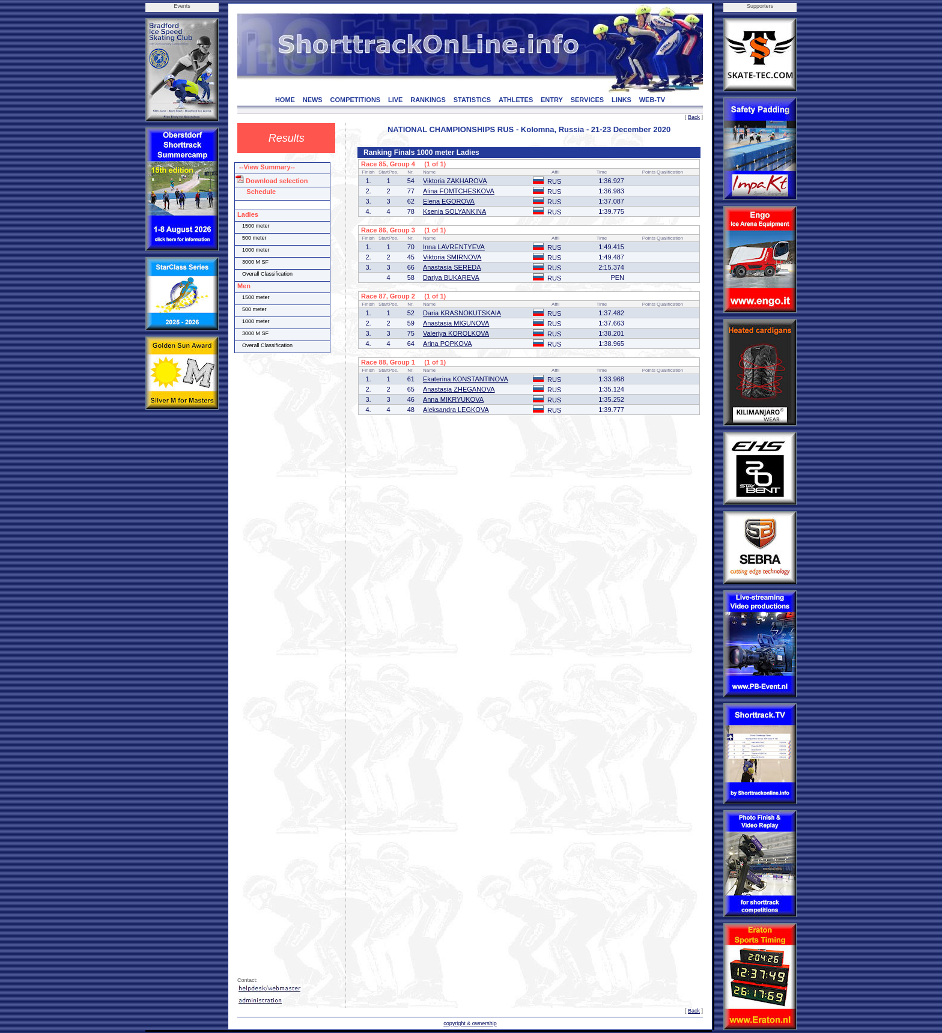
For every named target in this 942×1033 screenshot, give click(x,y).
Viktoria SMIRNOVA (452, 257)
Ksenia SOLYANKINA (454, 211)
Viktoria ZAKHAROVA (455, 180)
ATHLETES (516, 99)
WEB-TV (652, 99)
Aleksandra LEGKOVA (456, 409)
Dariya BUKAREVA (451, 277)
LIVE (395, 99)
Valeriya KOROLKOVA (456, 333)
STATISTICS (472, 99)
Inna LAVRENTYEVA (454, 246)
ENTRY (552, 99)
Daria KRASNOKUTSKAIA (462, 313)
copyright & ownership (470, 1023)
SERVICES (587, 99)
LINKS (621, 99)
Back (694, 117)
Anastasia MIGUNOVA (456, 323)
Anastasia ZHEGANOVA (459, 389)
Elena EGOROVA (449, 201)
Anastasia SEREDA (452, 267)
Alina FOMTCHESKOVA (458, 191)
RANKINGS (428, 99)
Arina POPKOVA (447, 343)
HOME (285, 99)
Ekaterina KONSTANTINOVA (465, 379)
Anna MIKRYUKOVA (453, 399)
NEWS (313, 99)
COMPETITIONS (355, 99)
